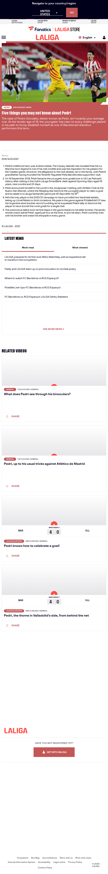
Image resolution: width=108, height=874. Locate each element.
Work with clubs (83, 858)
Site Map (35, 858)
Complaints (22, 858)
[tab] (28, 247)
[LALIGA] (47, 37)
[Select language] (88, 37)
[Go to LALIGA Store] (54, 28)
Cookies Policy (45, 867)
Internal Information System (21, 862)
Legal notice (59, 862)
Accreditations (49, 858)
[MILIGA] (103, 37)
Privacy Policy (75, 862)
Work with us (66, 858)
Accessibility (44, 862)
